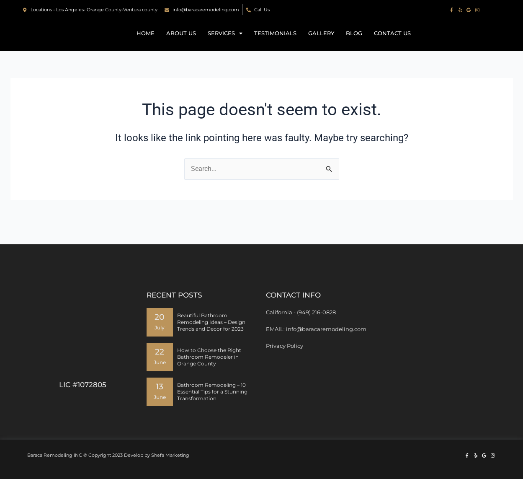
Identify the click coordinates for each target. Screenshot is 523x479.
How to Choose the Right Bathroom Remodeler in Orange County (209, 357)
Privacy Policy (284, 345)
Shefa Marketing (170, 455)
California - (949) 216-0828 (301, 312)
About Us (181, 42)
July (160, 328)
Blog (354, 42)
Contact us (392, 42)
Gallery (321, 42)
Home (146, 42)
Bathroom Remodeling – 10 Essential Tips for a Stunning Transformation (212, 391)
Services (225, 42)
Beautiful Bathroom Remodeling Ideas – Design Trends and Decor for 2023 (211, 322)
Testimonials (275, 42)
